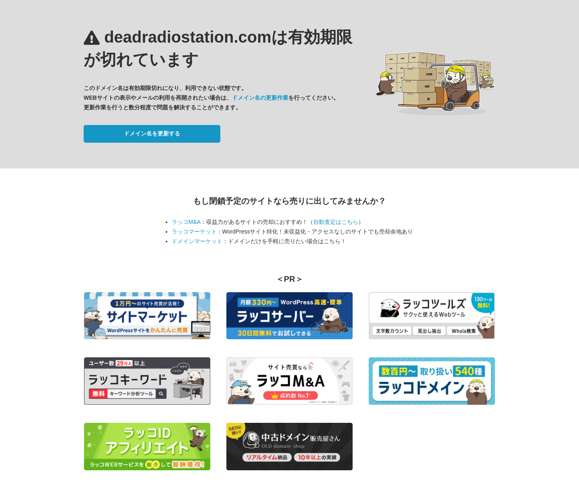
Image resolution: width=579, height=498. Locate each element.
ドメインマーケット (197, 241)
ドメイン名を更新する (152, 133)
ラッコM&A (186, 222)
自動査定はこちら (335, 222)
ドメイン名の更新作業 (260, 97)
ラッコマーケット (194, 231)
